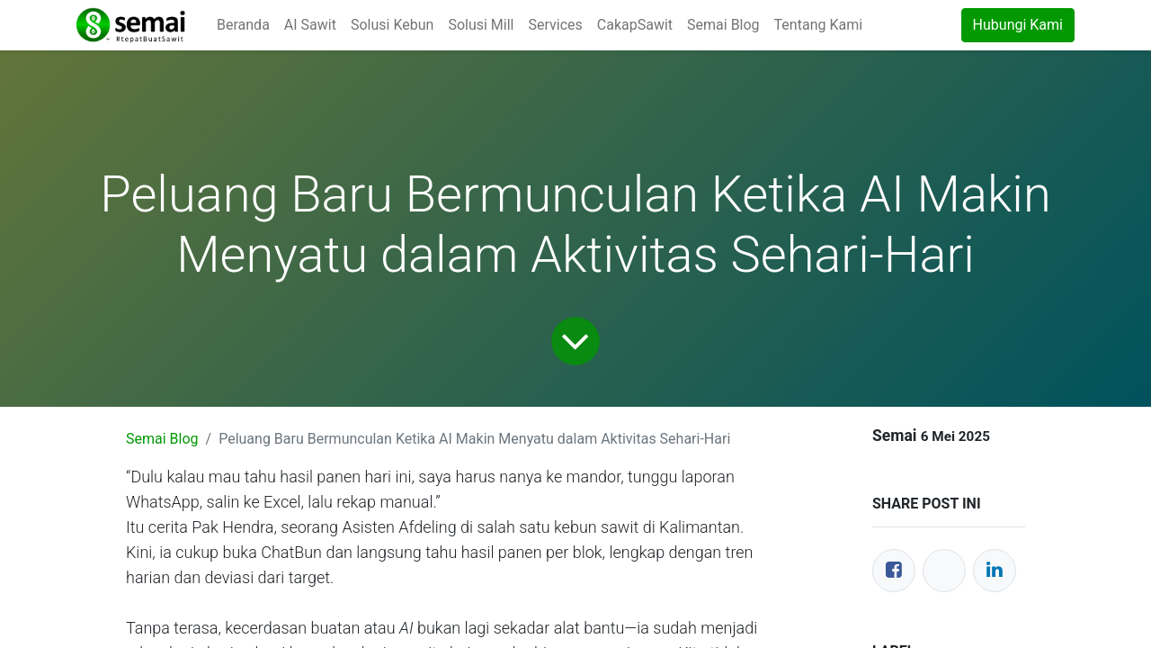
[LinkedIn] (994, 570)
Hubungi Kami (1018, 24)
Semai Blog (162, 438)
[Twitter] (944, 570)
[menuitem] (243, 25)
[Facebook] (893, 570)
